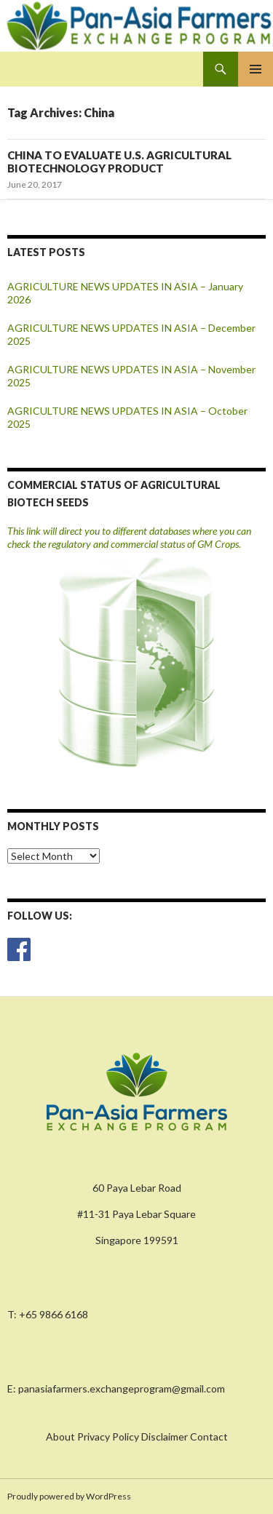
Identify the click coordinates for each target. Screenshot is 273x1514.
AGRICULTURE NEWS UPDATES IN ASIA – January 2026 (125, 293)
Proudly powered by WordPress (69, 1496)
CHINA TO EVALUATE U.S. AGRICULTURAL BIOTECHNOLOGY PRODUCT (119, 161)
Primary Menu (255, 69)
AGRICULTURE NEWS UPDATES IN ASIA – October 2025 (127, 417)
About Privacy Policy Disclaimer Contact (137, 1436)
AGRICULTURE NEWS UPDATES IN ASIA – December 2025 (131, 334)
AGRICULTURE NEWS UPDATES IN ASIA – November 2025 (131, 376)
